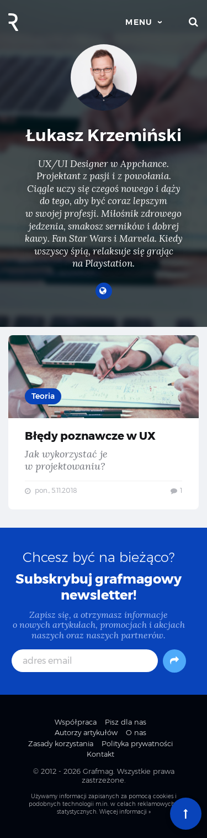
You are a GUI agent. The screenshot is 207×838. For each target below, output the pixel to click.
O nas (136, 732)
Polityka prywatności (137, 743)
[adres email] (85, 660)
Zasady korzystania (60, 743)
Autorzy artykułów (86, 732)
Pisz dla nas (125, 721)
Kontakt (100, 753)
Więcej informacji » (125, 811)
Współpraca (76, 721)
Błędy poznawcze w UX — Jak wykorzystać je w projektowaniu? (103, 422)
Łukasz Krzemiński (103, 135)
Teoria (43, 396)
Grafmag (98, 771)
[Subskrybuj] (174, 661)
